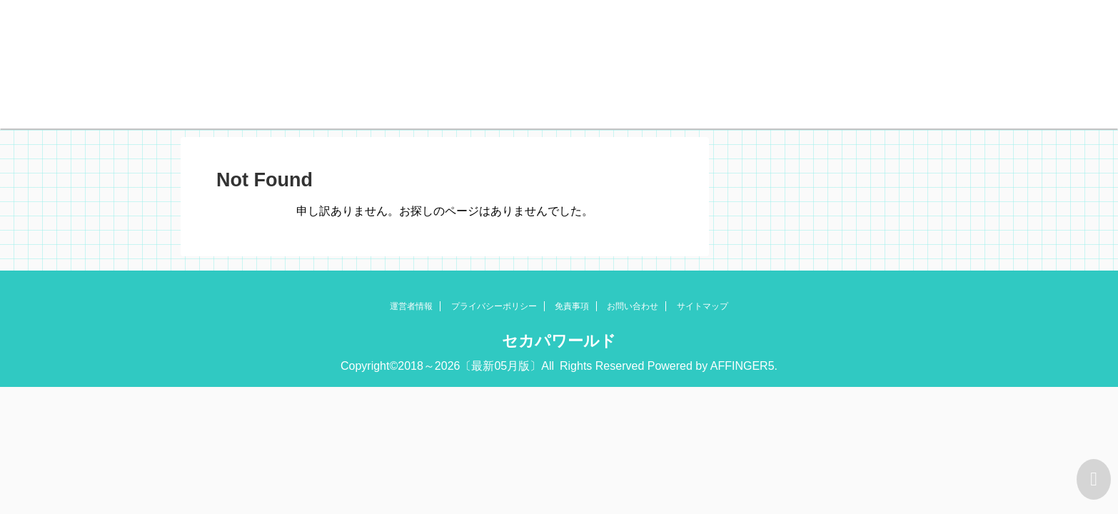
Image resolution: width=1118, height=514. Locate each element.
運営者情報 (411, 306)
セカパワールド (559, 341)
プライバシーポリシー (494, 306)
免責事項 (572, 306)
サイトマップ (702, 306)
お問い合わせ (632, 306)
